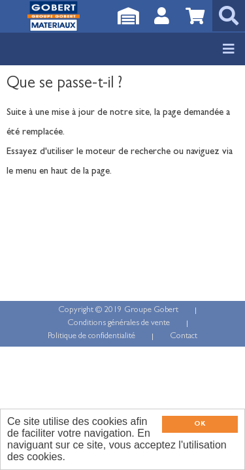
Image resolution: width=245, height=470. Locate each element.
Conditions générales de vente (118, 323)
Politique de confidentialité (91, 336)
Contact (183, 336)
